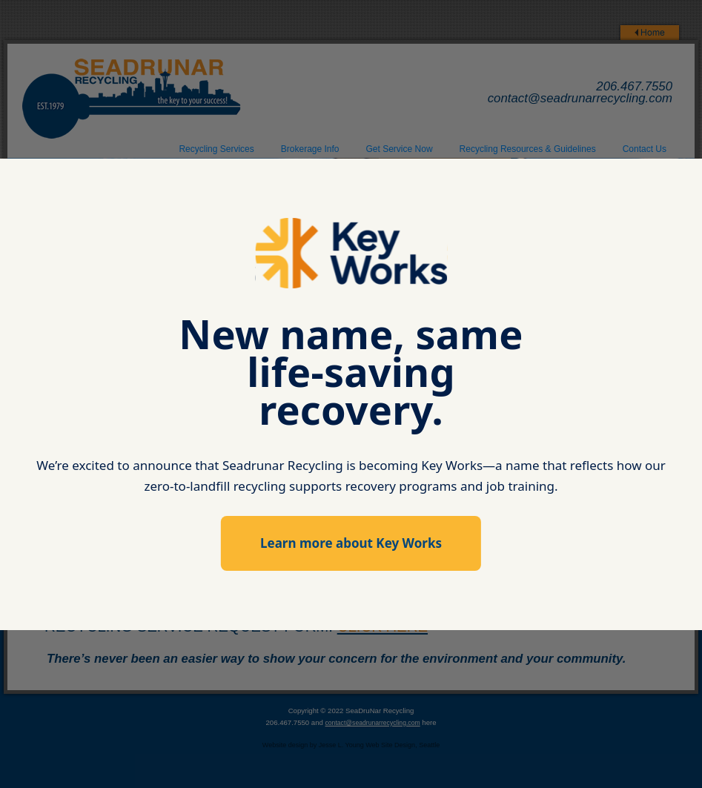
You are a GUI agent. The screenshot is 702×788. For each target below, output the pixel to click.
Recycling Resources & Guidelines (528, 149)
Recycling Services (216, 149)
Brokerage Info (310, 149)
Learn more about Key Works (351, 543)
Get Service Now (399, 149)
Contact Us (644, 149)
